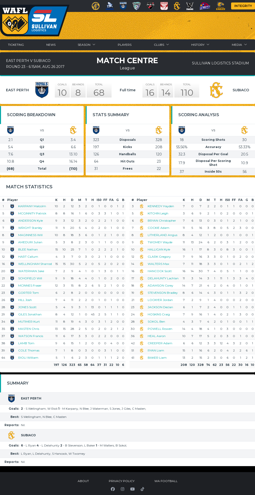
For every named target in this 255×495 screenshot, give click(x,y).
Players (124, 45)
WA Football (166, 481)
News (51, 45)
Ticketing (16, 45)
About (83, 481)
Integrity (243, 6)
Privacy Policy (121, 481)
